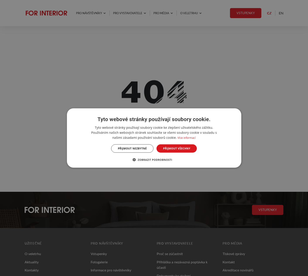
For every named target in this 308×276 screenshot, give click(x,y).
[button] (154, 159)
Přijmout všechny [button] (176, 148)
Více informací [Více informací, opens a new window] (186, 137)
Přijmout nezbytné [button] (132, 148)
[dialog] (154, 138)
